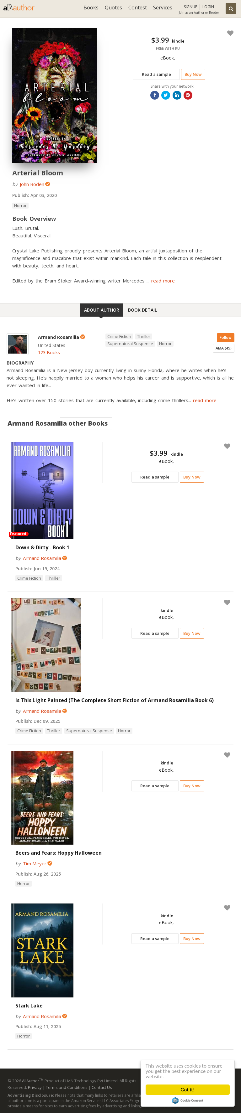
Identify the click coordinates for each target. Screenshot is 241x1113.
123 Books (49, 352)
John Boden (32, 184)
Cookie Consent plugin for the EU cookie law (187, 1100)
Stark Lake (29, 1005)
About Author (101, 310)
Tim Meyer (34, 863)
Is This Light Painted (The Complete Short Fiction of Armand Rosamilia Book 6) (114, 700)
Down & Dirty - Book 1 (42, 547)
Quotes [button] (113, 7)
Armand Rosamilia (42, 558)
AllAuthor (33, 1081)
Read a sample (156, 74)
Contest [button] (137, 7)
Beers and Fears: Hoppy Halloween (58, 852)
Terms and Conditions (67, 1087)
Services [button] (162, 7)
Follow (226, 337)
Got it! (188, 1089)
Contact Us (102, 1087)
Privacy (35, 1087)
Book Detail (142, 310)
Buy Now (193, 74)
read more (163, 280)
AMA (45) (224, 348)
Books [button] (91, 7)
